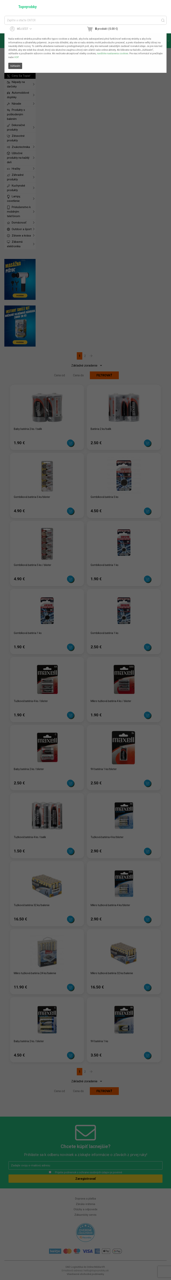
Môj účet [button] (21, 29)
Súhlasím (15, 65)
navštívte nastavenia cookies (112, 53)
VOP (16, 57)
